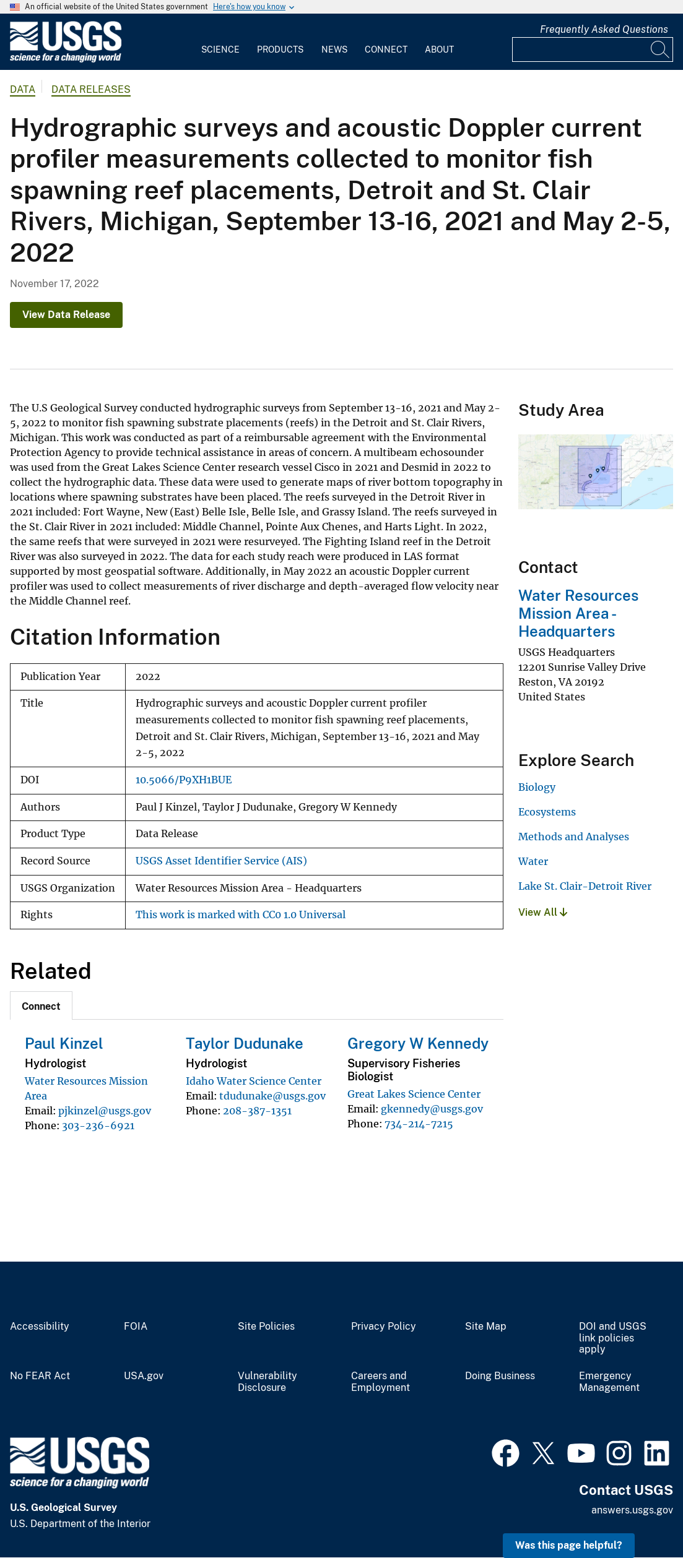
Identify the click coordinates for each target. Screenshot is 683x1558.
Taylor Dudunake (244, 1043)
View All (542, 912)
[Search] (660, 49)
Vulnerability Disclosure (267, 1382)
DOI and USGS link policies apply (612, 1338)
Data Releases (91, 89)
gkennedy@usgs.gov (432, 1109)
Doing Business (500, 1376)
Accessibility (39, 1326)
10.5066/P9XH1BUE (184, 780)
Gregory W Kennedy (418, 1043)
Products (280, 49)
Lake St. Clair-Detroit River (584, 886)
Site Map (486, 1326)
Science (220, 49)
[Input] (592, 49)
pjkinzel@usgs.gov (104, 1110)
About (439, 49)
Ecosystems (547, 812)
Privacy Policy (383, 1326)
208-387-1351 (257, 1110)
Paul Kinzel (64, 1043)
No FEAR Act (40, 1376)
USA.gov (143, 1376)
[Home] (65, 60)
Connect (386, 49)
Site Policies (266, 1326)
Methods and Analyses (573, 836)
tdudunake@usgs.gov (272, 1096)
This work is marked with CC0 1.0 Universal (241, 915)
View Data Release (66, 315)
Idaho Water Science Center (253, 1081)
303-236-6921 (98, 1125)
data (22, 89)
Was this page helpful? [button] (568, 1545)
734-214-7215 (419, 1123)
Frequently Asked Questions (604, 29)
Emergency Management (609, 1382)
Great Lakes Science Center (414, 1094)
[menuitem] (220, 42)
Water (533, 861)
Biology (536, 787)
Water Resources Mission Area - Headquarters (578, 613)
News (334, 49)
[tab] (41, 1005)
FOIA (135, 1326)
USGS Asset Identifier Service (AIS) (221, 861)
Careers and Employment (380, 1382)
